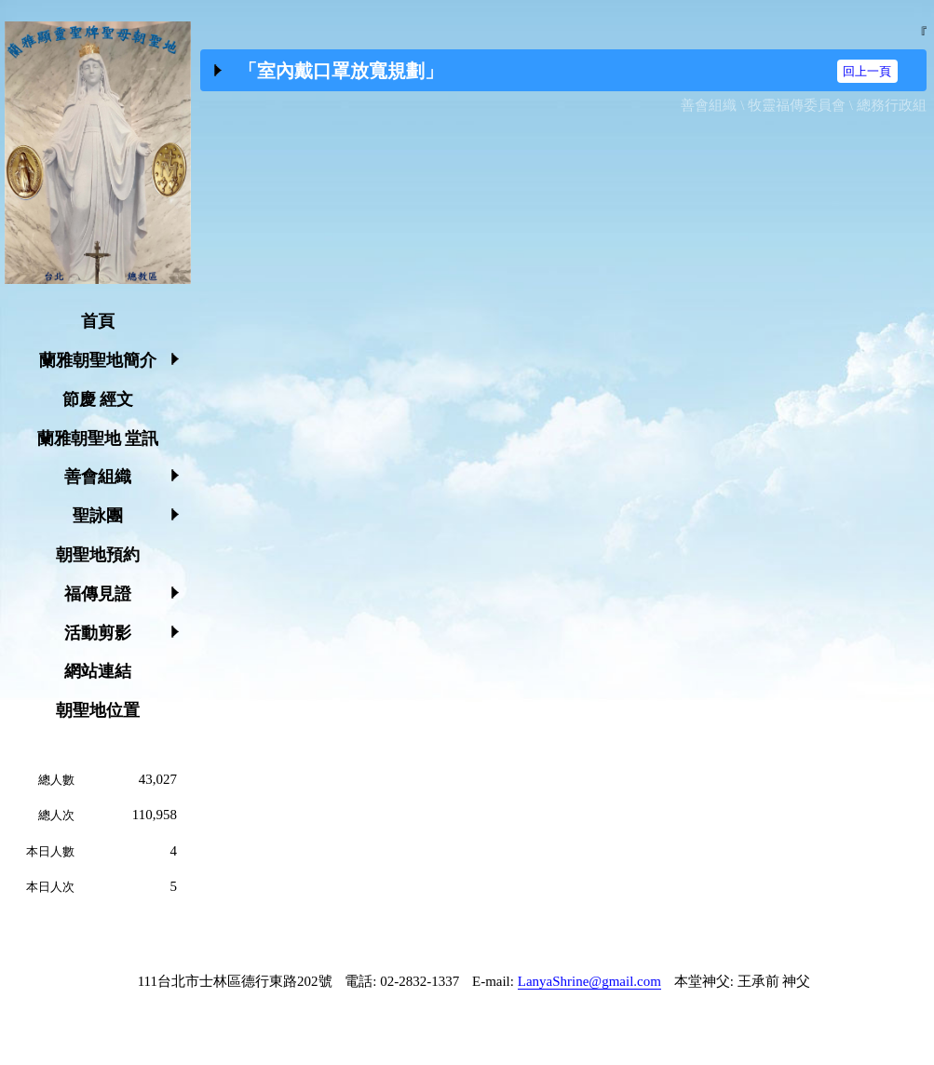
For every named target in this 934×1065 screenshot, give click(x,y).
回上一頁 (867, 71)
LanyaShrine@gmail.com (589, 981)
